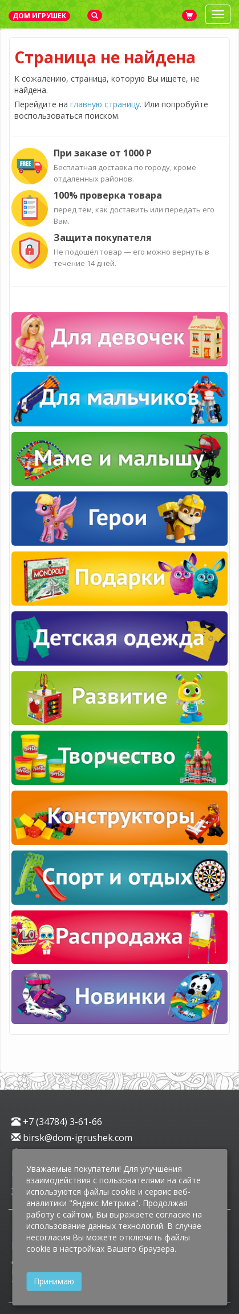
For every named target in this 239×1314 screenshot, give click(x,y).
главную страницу (105, 104)
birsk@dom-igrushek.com (71, 1137)
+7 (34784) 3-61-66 (56, 1121)
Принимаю (54, 1281)
